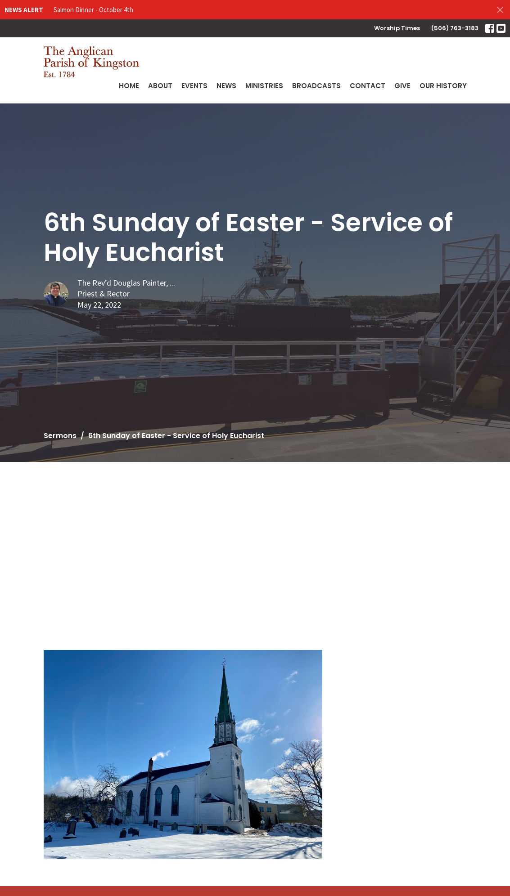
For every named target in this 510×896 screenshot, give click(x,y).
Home (129, 85)
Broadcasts (316, 85)
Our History (443, 85)
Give (402, 85)
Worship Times (397, 28)
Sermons (60, 435)
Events (194, 85)
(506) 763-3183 (454, 28)
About (160, 85)
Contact (367, 85)
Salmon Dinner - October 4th (93, 9)
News (226, 85)
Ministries (264, 85)
